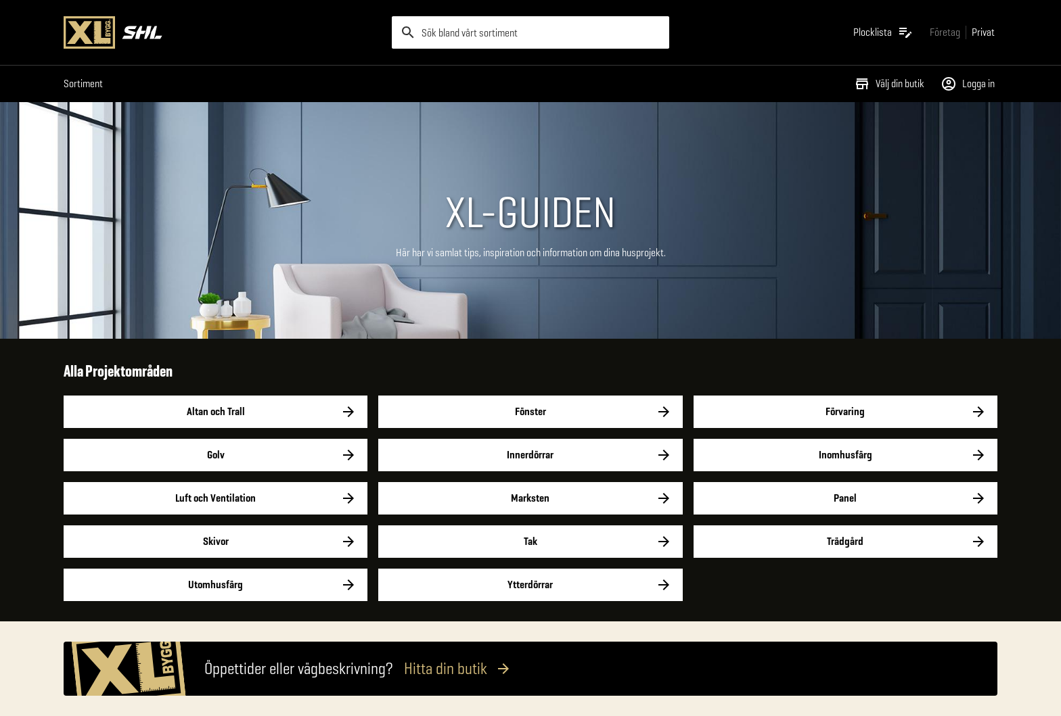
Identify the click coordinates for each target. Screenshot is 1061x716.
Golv (215, 455)
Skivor (215, 541)
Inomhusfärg (845, 455)
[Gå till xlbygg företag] (945, 32)
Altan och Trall (215, 412)
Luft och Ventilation (215, 498)
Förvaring (845, 412)
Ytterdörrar (530, 585)
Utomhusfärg (215, 585)
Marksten (530, 498)
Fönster (530, 412)
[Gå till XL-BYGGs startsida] (222, 32)
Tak (530, 541)
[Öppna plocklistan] (883, 32)
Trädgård (845, 541)
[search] (530, 32)
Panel (845, 498)
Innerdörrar (530, 455)
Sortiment (83, 83)
